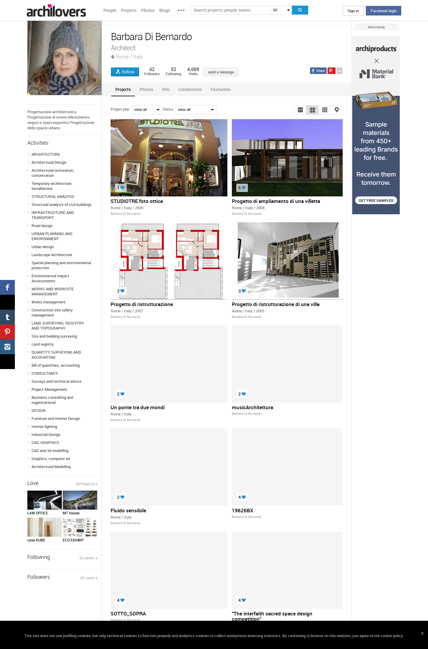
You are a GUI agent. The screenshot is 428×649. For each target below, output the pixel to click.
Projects (128, 10)
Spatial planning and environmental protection (61, 265)
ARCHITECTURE (46, 154)
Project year (120, 109)
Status (168, 109)
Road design (42, 225)
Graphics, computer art (51, 458)
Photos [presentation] (146, 89)
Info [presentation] (165, 89)
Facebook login (383, 10)
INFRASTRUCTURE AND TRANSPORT (53, 215)
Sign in (353, 10)
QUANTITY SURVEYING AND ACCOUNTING (56, 354)
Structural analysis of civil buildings (62, 204)
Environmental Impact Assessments (50, 278)
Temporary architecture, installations (52, 186)
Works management (49, 302)
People (109, 10)
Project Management (49, 389)
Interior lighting (44, 426)
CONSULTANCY (45, 373)
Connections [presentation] (190, 89)
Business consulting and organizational (52, 400)
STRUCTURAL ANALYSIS (53, 196)
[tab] (123, 89)
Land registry (43, 344)
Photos (148, 10)
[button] (300, 110)
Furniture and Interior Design (56, 418)
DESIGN (38, 410)
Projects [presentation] (123, 89)
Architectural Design (49, 162)
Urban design (43, 246)
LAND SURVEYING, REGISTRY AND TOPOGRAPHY (58, 325)
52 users (87, 557)
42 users (87, 577)
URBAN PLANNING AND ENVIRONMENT (52, 236)
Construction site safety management (52, 312)
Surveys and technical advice (56, 381)
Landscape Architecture (52, 254)
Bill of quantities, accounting (56, 365)
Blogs (164, 10)
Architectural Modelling (51, 466)
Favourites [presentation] (221, 89)
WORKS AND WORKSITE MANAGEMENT (53, 291)
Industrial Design (46, 434)
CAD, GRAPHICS (45, 442)
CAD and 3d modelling (50, 450)
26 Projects (85, 483)
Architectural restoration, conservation (53, 173)
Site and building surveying (54, 336)
